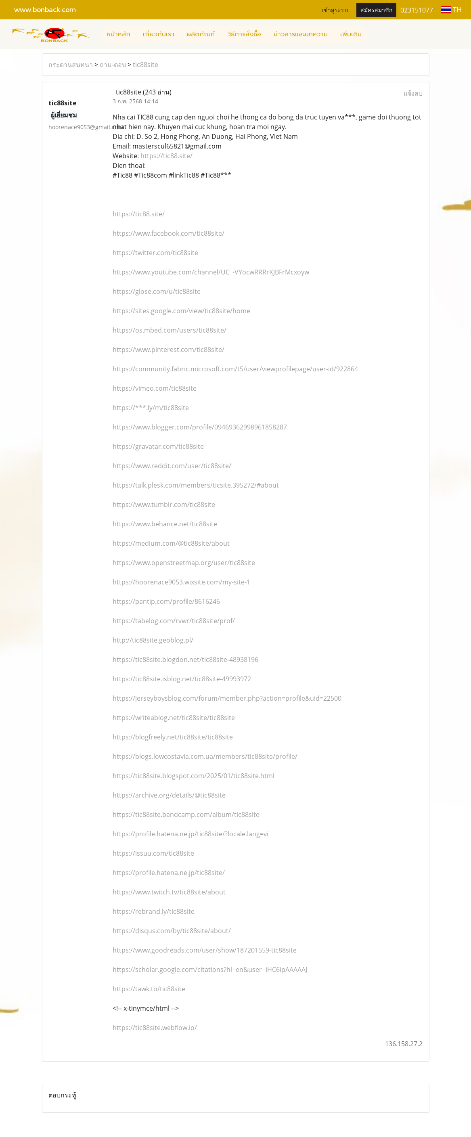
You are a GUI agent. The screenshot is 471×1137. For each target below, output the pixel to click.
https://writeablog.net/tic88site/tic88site (174, 717)
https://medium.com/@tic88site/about (171, 543)
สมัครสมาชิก (376, 9)
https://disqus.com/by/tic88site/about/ (172, 930)
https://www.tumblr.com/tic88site (164, 504)
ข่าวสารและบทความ (301, 34)
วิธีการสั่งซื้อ (244, 34)
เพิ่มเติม (351, 34)
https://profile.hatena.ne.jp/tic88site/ (169, 872)
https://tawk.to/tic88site (149, 988)
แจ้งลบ (413, 93)
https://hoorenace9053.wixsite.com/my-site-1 (181, 582)
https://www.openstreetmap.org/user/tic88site (184, 562)
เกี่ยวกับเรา (158, 34)
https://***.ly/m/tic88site (151, 407)
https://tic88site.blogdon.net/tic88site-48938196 (185, 659)
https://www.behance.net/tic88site (165, 523)
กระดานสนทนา (70, 64)
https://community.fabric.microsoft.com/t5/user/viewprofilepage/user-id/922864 (235, 368)
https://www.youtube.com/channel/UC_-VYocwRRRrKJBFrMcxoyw (211, 272)
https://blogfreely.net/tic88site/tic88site (173, 737)
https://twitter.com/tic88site (155, 252)
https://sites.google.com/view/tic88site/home (181, 310)
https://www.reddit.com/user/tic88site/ (172, 465)
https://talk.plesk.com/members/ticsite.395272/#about (196, 485)
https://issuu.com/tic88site (153, 853)
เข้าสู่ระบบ (335, 9)
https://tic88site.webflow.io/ (155, 1027)
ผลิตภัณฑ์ (201, 34)
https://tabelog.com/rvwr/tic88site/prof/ (174, 620)
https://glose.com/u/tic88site (157, 291)
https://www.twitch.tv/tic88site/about (169, 892)
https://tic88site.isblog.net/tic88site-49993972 (182, 678)
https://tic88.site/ (166, 155)
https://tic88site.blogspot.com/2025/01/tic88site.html (193, 775)
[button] (375, 34)
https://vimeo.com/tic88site (155, 388)
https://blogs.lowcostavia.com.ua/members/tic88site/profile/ (205, 756)
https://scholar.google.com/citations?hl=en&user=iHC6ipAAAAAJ (210, 969)
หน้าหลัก (118, 34)
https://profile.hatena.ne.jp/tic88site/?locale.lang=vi (190, 833)
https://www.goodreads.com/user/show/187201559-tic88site (205, 950)
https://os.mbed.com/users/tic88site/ (169, 330)
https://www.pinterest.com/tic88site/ (168, 349)
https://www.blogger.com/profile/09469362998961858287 (200, 427)
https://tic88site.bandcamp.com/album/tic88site (186, 814)
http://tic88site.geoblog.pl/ (153, 640)
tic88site (145, 64)
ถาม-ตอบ (113, 64)
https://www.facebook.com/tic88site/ (168, 233)
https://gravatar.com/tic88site (158, 446)
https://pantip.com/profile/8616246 (166, 601)
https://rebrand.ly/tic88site (154, 911)
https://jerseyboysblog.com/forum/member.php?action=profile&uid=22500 (227, 698)
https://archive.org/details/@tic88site (169, 795)
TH (451, 9)
